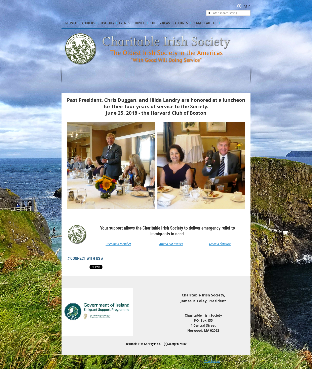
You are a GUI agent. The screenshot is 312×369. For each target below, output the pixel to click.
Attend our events (171, 243)
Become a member (118, 243)
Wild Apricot (212, 361)
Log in (246, 6)
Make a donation (220, 243)
